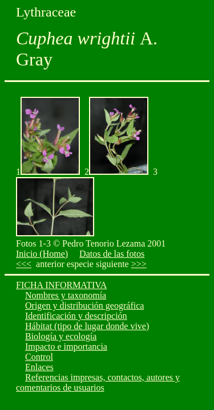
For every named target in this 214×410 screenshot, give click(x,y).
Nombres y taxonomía (65, 295)
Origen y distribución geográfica (84, 305)
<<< (23, 264)
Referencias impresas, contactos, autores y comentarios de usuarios (98, 382)
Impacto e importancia (66, 346)
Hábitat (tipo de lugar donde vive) (87, 326)
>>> (139, 264)
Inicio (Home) (42, 254)
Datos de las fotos (111, 254)
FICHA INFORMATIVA (61, 285)
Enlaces (39, 367)
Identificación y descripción (76, 316)
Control (39, 357)
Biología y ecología (60, 336)
